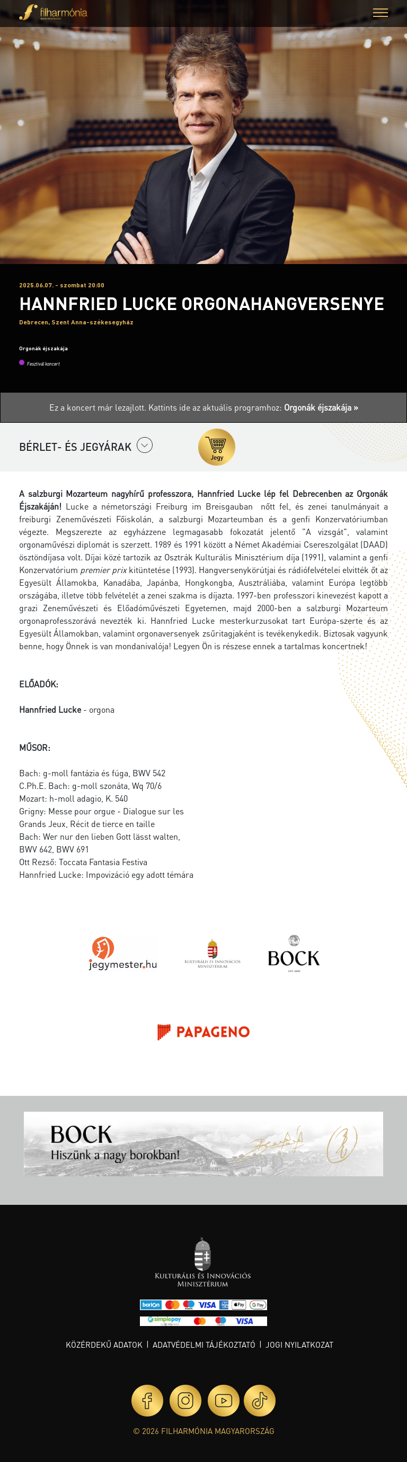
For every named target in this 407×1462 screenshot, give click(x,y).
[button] (380, 14)
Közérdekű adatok (104, 1344)
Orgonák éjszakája (43, 348)
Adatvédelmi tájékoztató (204, 1344)
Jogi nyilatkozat (299, 1344)
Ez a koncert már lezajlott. (98, 407)
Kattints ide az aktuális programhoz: (253, 407)
